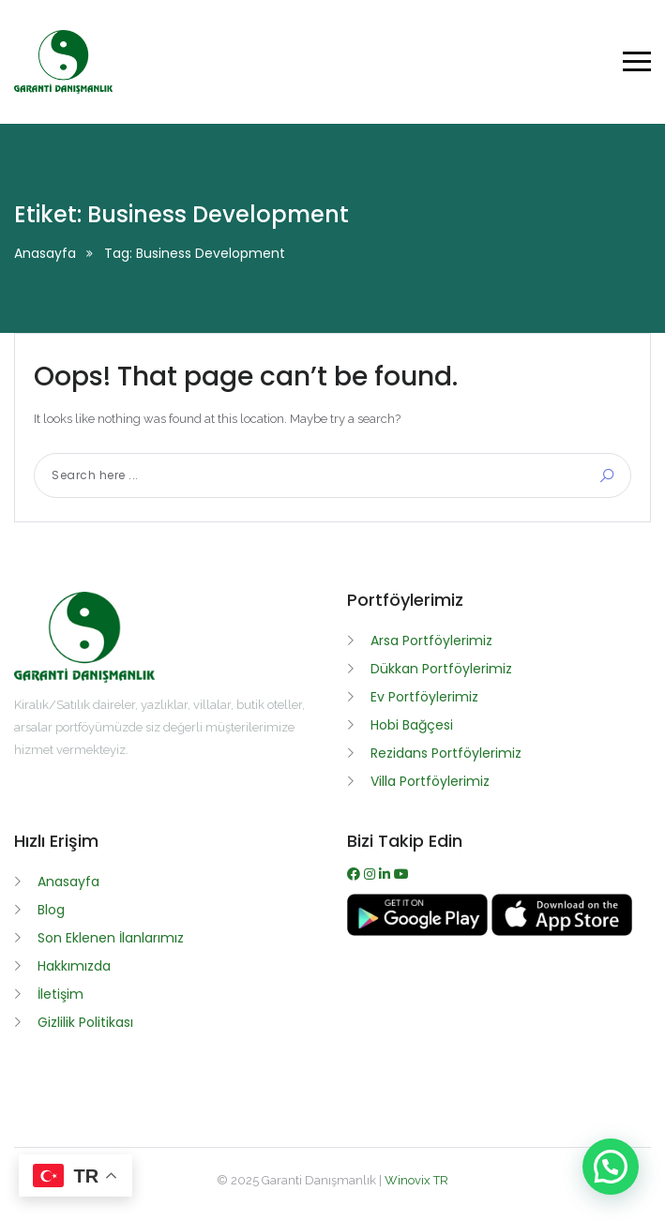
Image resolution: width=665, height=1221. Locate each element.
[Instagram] (371, 874)
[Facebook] (355, 874)
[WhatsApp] (386, 874)
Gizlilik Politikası (85, 1022)
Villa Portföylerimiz (430, 781)
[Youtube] (401, 874)
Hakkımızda (74, 966)
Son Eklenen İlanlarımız (111, 937)
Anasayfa (45, 253)
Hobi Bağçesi (411, 725)
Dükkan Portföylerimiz (441, 668)
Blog (51, 909)
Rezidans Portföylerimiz (445, 753)
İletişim (60, 994)
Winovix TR (416, 1180)
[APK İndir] (419, 931)
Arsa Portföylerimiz (431, 640)
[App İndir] (561, 931)
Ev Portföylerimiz (424, 696)
